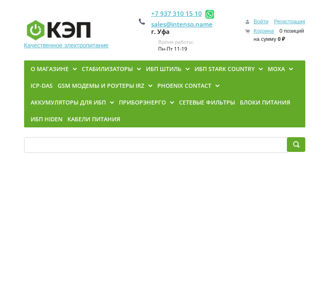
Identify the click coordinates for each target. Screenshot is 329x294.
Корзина (263, 31)
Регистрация (289, 21)
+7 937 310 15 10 (176, 13)
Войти (260, 21)
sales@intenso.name (182, 24)
